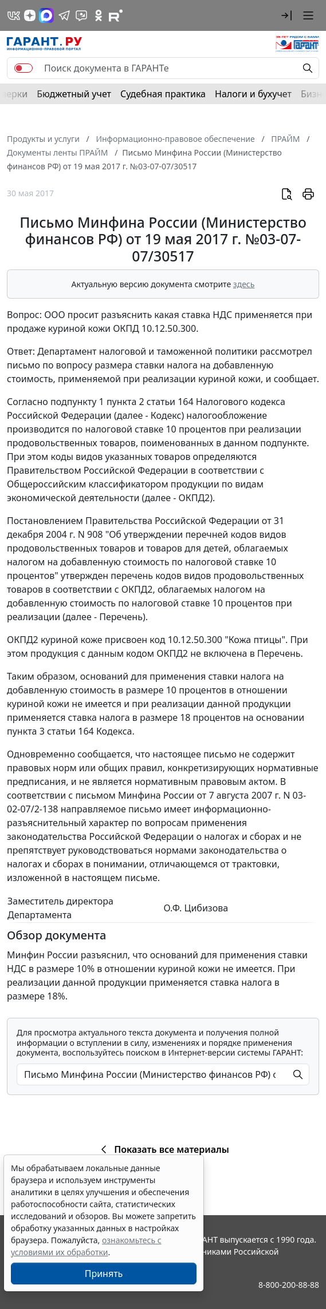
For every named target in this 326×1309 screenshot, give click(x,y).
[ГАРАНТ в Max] (46, 15)
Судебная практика (163, 94)
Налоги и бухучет (253, 94)
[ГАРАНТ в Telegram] (64, 15)
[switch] (23, 68)
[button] (286, 15)
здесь (244, 284)
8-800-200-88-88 (288, 1284)
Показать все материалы (163, 1149)
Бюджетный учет (74, 94)
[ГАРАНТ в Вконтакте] (14, 15)
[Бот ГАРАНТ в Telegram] (81, 15)
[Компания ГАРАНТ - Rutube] (116, 15)
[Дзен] (30, 15)
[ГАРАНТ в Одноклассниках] (98, 15)
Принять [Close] (104, 1273)
